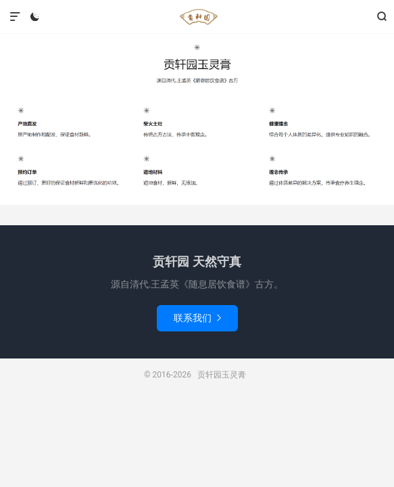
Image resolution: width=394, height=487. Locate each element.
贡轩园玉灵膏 (197, 17)
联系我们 (197, 317)
